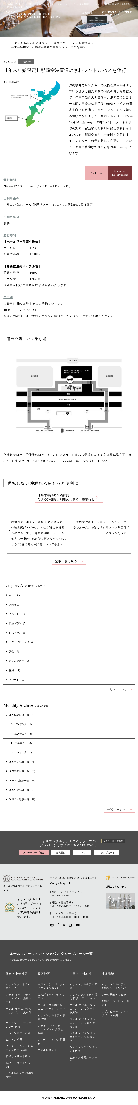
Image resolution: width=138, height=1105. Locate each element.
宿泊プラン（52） (17, 623)
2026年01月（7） (22, 752)
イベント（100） (17, 613)
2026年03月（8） (22, 733)
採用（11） (14, 670)
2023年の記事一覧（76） (21, 780)
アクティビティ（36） (20, 642)
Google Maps (58, 883)
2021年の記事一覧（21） (21, 799)
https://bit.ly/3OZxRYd (20, 309)
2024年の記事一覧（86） (21, 771)
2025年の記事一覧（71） (21, 761)
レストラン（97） (17, 632)
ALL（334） (14, 595)
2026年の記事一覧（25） (21, 715)
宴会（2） (13, 651)
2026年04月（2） (22, 724)
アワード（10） (16, 679)
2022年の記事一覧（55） (21, 790)
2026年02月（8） (22, 743)
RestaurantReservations (120, 172)
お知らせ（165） (17, 604)
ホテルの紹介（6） (18, 660)
